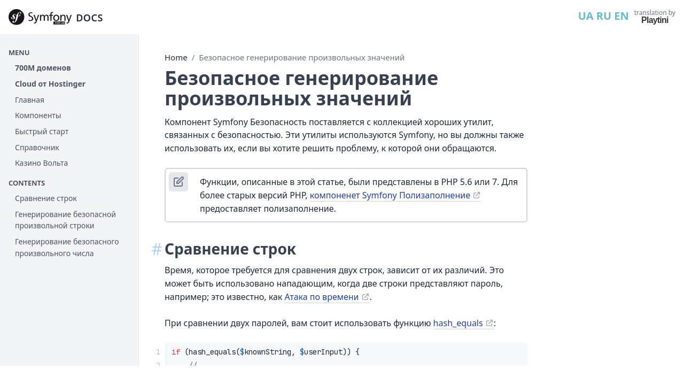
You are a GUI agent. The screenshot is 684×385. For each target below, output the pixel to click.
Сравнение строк (46, 198)
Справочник (37, 147)
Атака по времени (321, 297)
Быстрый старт (41, 131)
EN (621, 16)
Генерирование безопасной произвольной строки (65, 220)
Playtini (655, 20)
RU (603, 16)
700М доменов (43, 68)
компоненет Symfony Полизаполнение (390, 195)
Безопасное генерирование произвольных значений (302, 57)
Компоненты (38, 115)
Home (176, 57)
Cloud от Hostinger (50, 84)
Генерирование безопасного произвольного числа (67, 247)
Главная (29, 100)
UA (586, 16)
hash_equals (458, 323)
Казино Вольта (41, 163)
